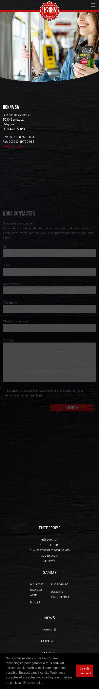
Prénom (8, 265)
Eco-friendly (49, 555)
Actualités (49, 629)
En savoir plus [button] (33, 682)
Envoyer (73, 407)
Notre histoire (49, 545)
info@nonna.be (12, 146)
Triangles (36, 589)
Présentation (49, 539)
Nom (6, 246)
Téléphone (10, 302)
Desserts (57, 591)
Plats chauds (59, 584)
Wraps (34, 595)
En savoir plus (57, 395)
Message (9, 340)
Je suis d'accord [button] (84, 671)
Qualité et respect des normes (49, 550)
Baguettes (36, 584)
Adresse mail (11, 284)
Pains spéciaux (60, 597)
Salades (35, 602)
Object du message (15, 321)
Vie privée (49, 561)
